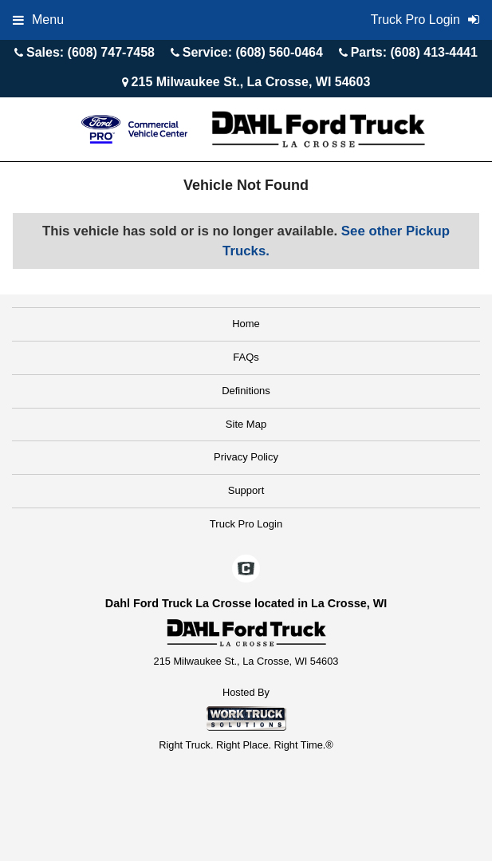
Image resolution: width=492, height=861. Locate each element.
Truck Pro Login (246, 524)
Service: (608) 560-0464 (253, 52)
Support (246, 490)
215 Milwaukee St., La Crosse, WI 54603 (251, 82)
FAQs (246, 357)
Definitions (246, 391)
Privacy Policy (246, 457)
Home (246, 324)
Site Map (246, 424)
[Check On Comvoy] (246, 569)
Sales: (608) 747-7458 (90, 52)
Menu (38, 19)
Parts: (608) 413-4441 (414, 52)
